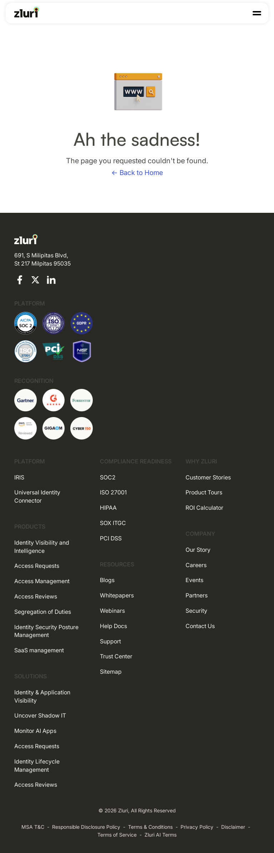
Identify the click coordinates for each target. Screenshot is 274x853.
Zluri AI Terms (160, 835)
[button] (257, 13)
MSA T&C (32, 827)
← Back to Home (137, 173)
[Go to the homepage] (26, 12)
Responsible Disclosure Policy (86, 827)
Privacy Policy (197, 827)
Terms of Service (117, 835)
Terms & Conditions (150, 827)
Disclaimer (233, 827)
